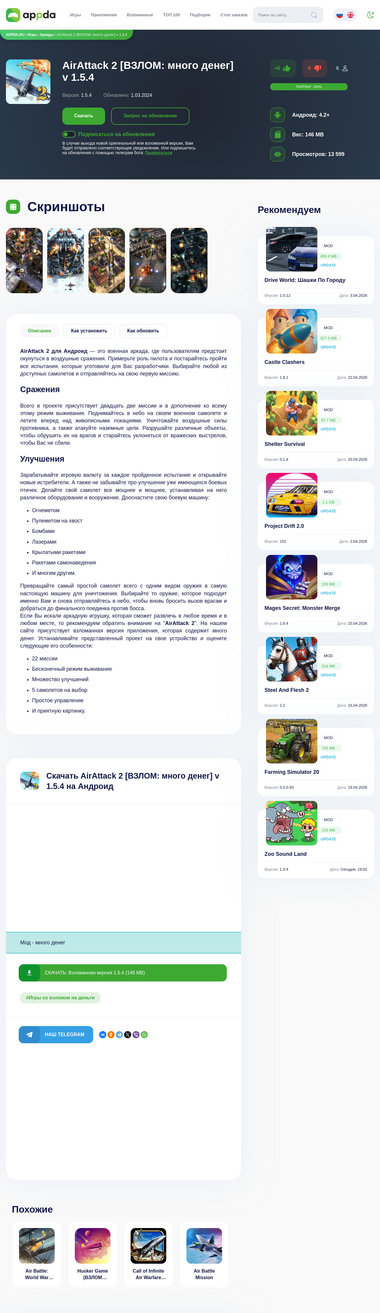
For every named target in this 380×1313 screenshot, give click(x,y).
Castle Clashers (285, 362)
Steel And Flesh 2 (287, 690)
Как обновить (143, 330)
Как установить (89, 330)
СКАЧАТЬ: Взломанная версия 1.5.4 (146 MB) (95, 972)
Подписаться (158, 152)
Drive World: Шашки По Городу (305, 280)
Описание (39, 330)
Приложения (104, 14)
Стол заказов (234, 14)
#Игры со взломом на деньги (60, 997)
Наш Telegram (64, 1034)
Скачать (83, 115)
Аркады (47, 35)
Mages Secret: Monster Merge (302, 608)
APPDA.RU (15, 35)
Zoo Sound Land (286, 854)
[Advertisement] (123, 868)
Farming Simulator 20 (292, 772)
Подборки (200, 14)
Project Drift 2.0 (284, 526)
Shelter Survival (285, 444)
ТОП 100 (171, 14)
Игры (75, 14)
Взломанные (140, 14)
